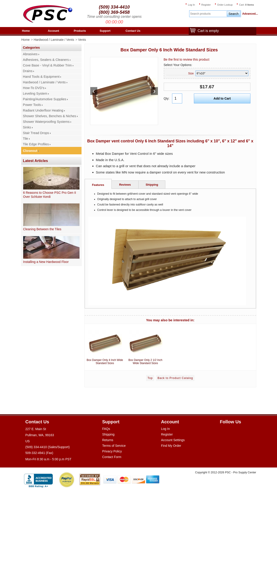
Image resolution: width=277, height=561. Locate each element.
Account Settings (173, 440)
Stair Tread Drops (36, 133)
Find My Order (171, 445)
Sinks (27, 127)
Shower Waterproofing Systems (46, 121)
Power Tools (32, 105)
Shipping (152, 184)
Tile (25, 138)
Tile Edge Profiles (36, 144)
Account (53, 30)
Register (206, 4)
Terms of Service (114, 445)
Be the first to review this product (186, 59)
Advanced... (249, 13)
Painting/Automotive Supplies (44, 99)
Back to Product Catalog (175, 378)
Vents (82, 39)
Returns (107, 440)
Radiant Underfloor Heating (43, 110)
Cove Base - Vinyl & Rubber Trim (47, 65)
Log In (191, 4)
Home (26, 30)
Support (105, 30)
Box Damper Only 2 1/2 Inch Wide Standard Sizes (145, 345)
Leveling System (35, 93)
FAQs (106, 429)
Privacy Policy (112, 451)
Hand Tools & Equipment (41, 76)
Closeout (30, 151)
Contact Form (111, 457)
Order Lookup (225, 4)
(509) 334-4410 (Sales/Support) (47, 447)
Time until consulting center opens (114, 16)
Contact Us (133, 30)
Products (80, 30)
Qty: (167, 98)
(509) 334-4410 (114, 7)
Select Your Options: (178, 65)
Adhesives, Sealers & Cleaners (46, 60)
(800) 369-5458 (114, 12)
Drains (28, 71)
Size (191, 73)
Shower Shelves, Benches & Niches (49, 116)
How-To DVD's (34, 88)
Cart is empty (207, 31)
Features (98, 185)
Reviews (125, 184)
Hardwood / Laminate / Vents (54, 39)
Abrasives (30, 54)
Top (150, 378)
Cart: (246, 4)
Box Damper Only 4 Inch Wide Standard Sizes (105, 345)
